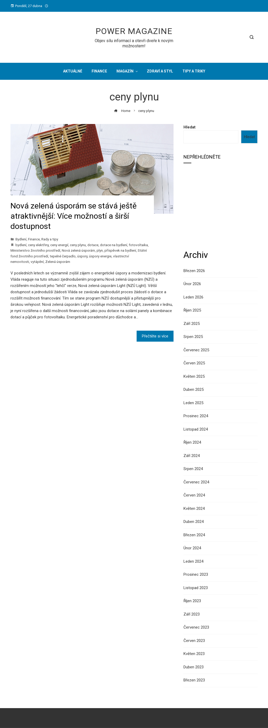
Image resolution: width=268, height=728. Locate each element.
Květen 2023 (194, 653)
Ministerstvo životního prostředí (35, 250)
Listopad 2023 (195, 587)
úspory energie (100, 256)
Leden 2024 (193, 561)
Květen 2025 (194, 376)
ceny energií (59, 245)
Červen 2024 (194, 495)
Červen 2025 (194, 363)
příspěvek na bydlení (120, 250)
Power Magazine (134, 31)
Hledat (189, 127)
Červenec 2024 (196, 482)
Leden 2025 (193, 402)
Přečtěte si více (155, 336)
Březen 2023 (194, 680)
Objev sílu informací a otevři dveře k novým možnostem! (134, 43)
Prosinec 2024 (195, 416)
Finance (34, 239)
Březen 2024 (194, 535)
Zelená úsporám (57, 261)
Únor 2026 (192, 283)
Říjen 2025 (192, 310)
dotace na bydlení (113, 245)
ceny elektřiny (38, 245)
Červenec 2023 (196, 627)
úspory (82, 256)
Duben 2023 (193, 667)
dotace (92, 245)
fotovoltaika (138, 245)
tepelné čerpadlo (63, 256)
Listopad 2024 (195, 429)
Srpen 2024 (193, 468)
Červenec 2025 (196, 350)
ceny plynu (78, 245)
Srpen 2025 (193, 336)
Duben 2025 (193, 389)
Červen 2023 (194, 640)
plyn (100, 250)
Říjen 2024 (192, 442)
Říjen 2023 (192, 601)
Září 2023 (191, 614)
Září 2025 (191, 323)
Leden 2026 (193, 297)
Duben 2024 (193, 521)
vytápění (37, 261)
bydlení (20, 245)
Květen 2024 (194, 508)
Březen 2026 (194, 270)
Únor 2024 (192, 548)
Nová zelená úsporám (78, 250)
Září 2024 (191, 455)
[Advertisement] (220, 206)
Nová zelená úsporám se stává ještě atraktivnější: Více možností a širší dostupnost (73, 216)
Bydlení (20, 239)
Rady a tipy (49, 239)
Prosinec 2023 (195, 574)
